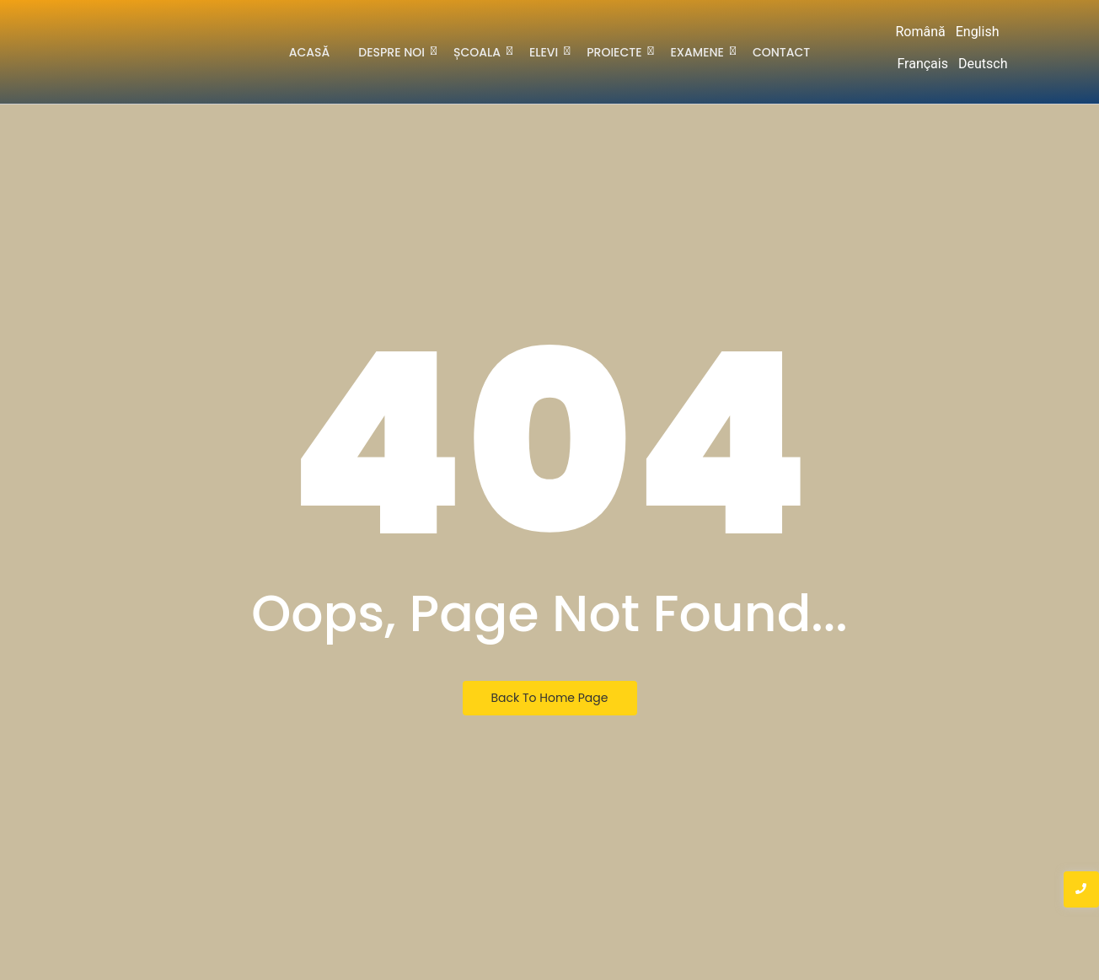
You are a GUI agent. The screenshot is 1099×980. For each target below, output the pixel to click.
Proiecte (617, 51)
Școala (480, 51)
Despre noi (394, 51)
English (978, 32)
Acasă (309, 52)
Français (922, 64)
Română (920, 32)
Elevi (546, 51)
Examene (700, 51)
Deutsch (982, 64)
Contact (781, 52)
